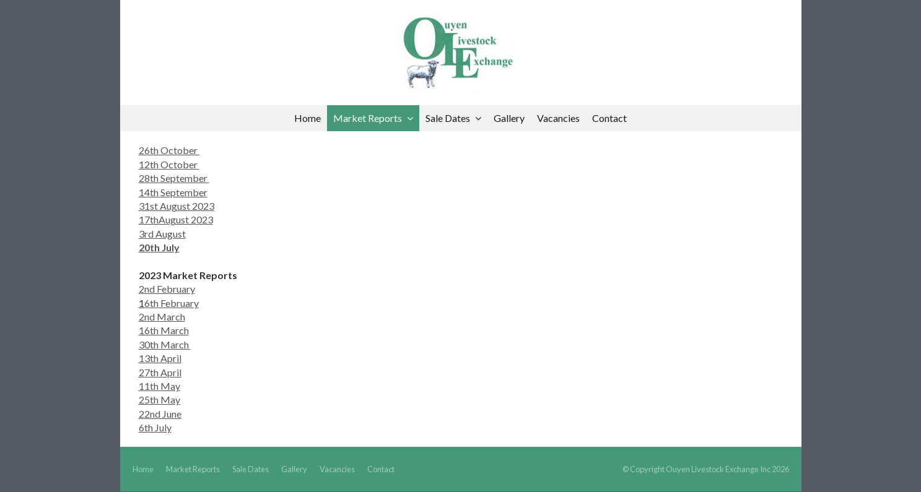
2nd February (167, 289)
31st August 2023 (176, 206)
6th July (155, 427)
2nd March (162, 316)
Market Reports (193, 469)
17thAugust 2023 (176, 219)
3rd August (162, 234)
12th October (169, 164)
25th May (159, 399)
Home (143, 469)
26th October (169, 150)
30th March (165, 344)
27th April (160, 372)
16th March (164, 330)
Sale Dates (250, 469)
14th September (173, 192)
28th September (174, 178)
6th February (171, 303)
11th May (159, 386)
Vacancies (337, 469)
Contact (381, 469)
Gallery (294, 469)
